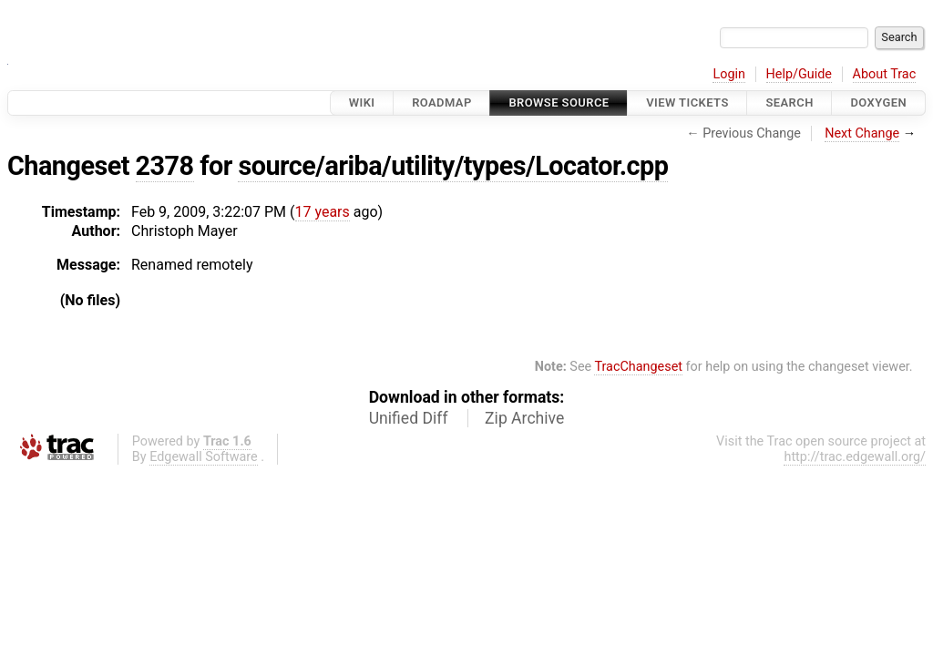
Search (789, 102)
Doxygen (878, 102)
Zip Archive (524, 418)
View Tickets (687, 102)
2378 (165, 165)
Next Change (862, 133)
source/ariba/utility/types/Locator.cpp (453, 165)
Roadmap (442, 102)
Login (729, 74)
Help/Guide (799, 74)
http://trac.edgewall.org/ (855, 457)
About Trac (885, 74)
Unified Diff (408, 418)
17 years (322, 211)
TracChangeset (638, 366)
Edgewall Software (203, 457)
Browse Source (558, 102)
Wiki (362, 102)
